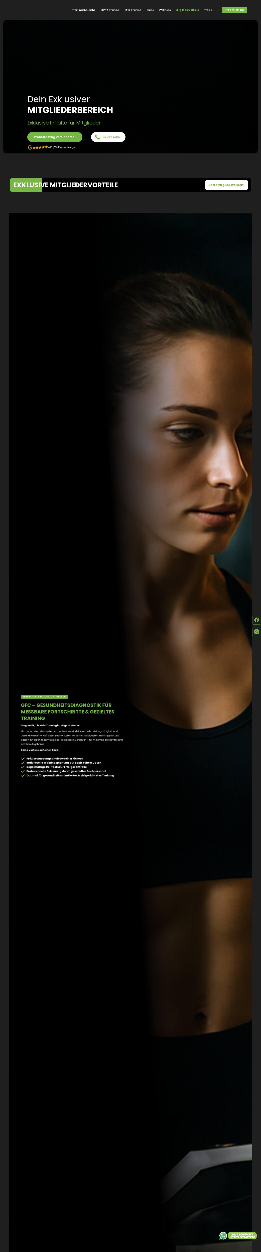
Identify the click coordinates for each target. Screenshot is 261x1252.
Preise (208, 10)
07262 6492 (112, 137)
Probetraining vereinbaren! (55, 137)
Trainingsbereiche (84, 10)
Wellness (165, 10)
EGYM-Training (110, 10)
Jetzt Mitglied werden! (226, 185)
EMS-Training (133, 10)
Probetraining (234, 10)
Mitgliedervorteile (187, 10)
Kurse (150, 10)
